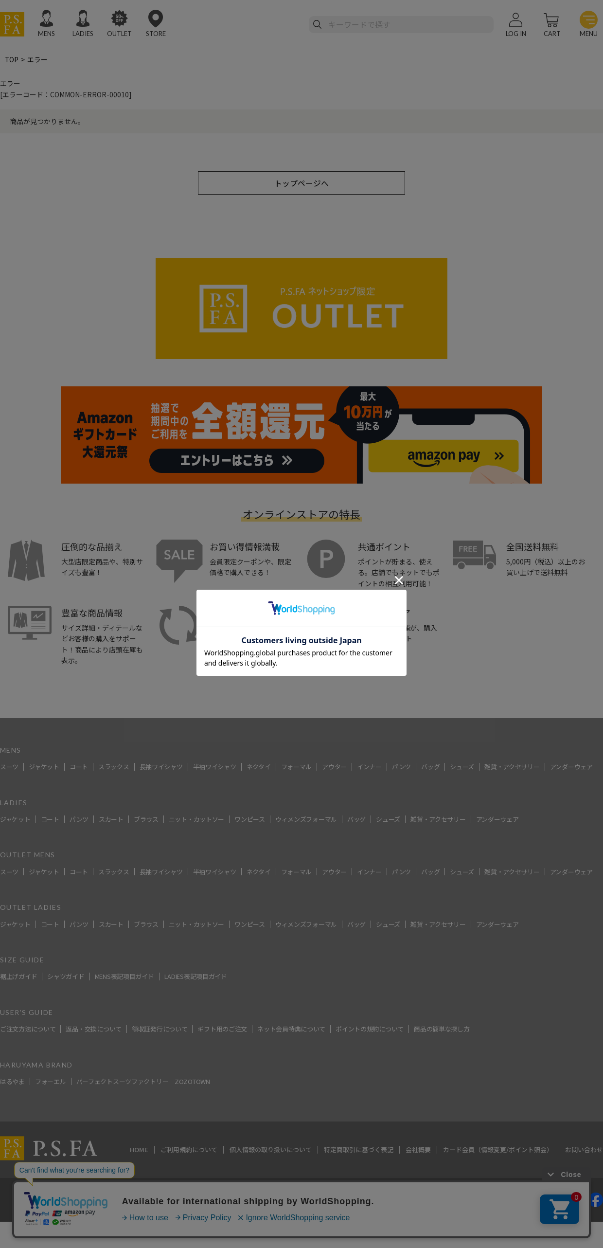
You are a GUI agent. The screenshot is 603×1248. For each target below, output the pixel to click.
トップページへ (301, 183)
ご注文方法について (27, 1029)
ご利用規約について (188, 1150)
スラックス (113, 767)
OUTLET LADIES (30, 908)
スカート (111, 819)
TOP (12, 59)
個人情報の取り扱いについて (271, 1150)
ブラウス (146, 819)
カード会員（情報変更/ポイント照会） (498, 1150)
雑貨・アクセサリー (511, 767)
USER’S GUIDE (26, 1013)
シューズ (462, 767)
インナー (369, 767)
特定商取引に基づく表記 (358, 1150)
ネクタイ (259, 767)
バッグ (430, 767)
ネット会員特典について (291, 1029)
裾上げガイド (18, 977)
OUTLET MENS (27, 855)
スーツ (9, 767)
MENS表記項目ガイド (124, 977)
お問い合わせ (584, 1150)
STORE (156, 33)
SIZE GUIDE (22, 960)
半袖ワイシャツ (214, 767)
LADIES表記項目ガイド (195, 977)
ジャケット (44, 767)
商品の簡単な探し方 (441, 1029)
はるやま (12, 1081)
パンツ (401, 767)
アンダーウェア (571, 767)
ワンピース (249, 819)
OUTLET (119, 33)
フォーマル (296, 767)
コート (79, 767)
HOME (139, 1150)
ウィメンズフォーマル (306, 819)
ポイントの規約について (370, 1029)
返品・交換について (93, 1029)
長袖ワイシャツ (161, 767)
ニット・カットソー (196, 819)
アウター (334, 767)
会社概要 (418, 1150)
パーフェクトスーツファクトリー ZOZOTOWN (143, 1081)
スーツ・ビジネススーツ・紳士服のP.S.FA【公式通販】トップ (94, 713)
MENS (46, 33)
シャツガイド (65, 977)
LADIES (82, 33)
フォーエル (50, 1081)
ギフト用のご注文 (222, 1029)
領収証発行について (159, 1029)
